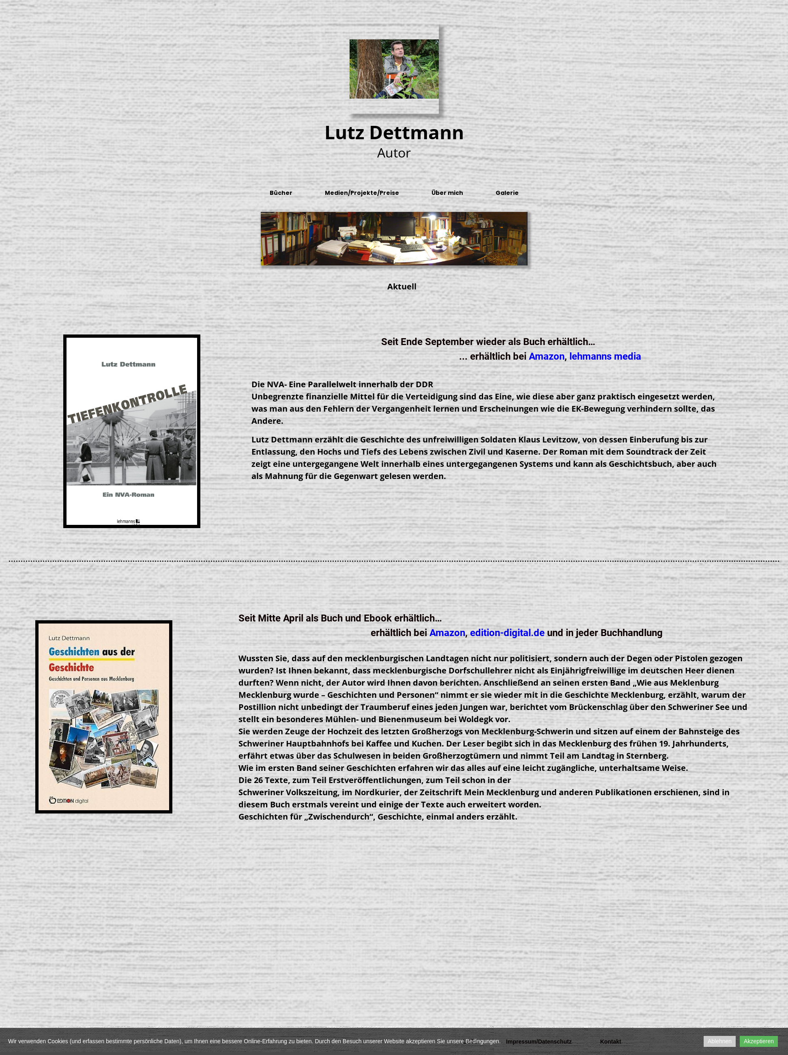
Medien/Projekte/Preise (362, 193)
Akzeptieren (759, 1041)
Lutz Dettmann (394, 132)
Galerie (507, 193)
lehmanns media (605, 356)
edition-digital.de (507, 633)
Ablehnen (720, 1041)
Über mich (447, 193)
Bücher (281, 193)
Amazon (547, 356)
